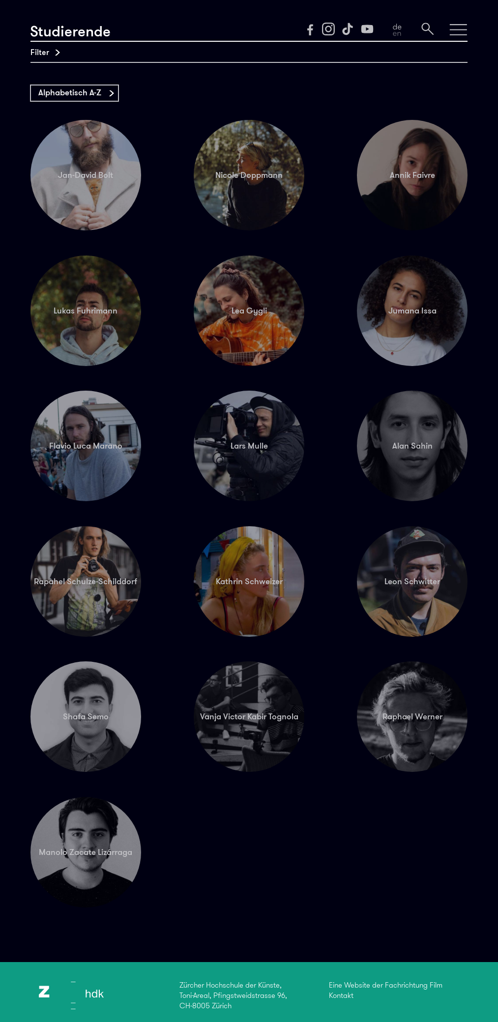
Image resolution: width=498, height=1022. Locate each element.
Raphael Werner (412, 716)
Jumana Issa (412, 310)
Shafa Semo (86, 716)
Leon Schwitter (412, 581)
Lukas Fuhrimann (85, 310)
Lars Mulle (249, 446)
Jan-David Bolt (85, 175)
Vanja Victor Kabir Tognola (249, 716)
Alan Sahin (412, 446)
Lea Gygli (249, 310)
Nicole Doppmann (249, 175)
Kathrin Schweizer (249, 581)
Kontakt (341, 995)
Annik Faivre (412, 175)
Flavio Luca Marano (85, 446)
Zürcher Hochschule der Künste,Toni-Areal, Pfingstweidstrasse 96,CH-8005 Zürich (233, 996)
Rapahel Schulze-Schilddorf (85, 581)
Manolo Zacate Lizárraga (85, 852)
